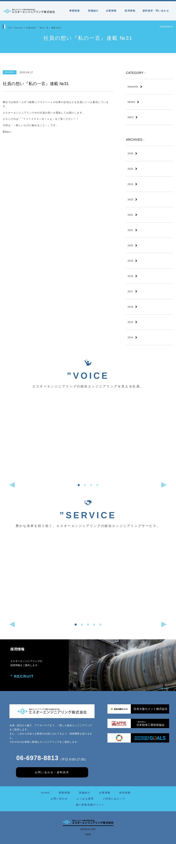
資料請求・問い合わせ (155, 10)
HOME (45, 792)
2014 (130, 337)
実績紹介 (93, 10)
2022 (130, 214)
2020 (130, 245)
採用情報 (130, 10)
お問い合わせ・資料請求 (52, 772)
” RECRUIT (21, 676)
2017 (130, 291)
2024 (130, 184)
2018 (130, 276)
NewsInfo (20, 28)
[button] (79, 485)
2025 (130, 168)
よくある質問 (85, 798)
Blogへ (7, 131)
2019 (130, 260)
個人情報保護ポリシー (90, 804)
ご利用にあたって (113, 798)
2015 (130, 322)
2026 (130, 153)
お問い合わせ (59, 798)
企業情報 (112, 10)
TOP (10, 28)
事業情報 (75, 10)
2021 (130, 230)
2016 (130, 306)
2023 (130, 199)
